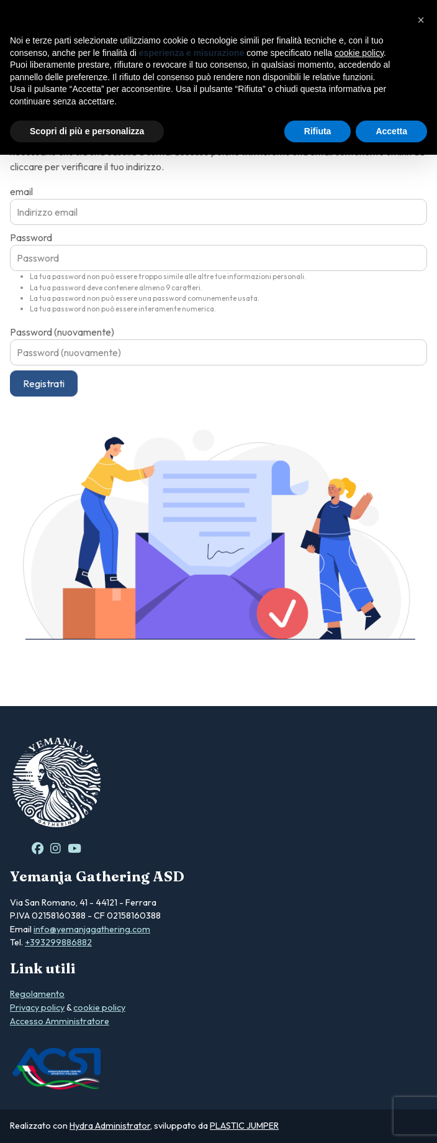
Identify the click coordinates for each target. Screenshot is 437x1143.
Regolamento (37, 993)
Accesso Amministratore (59, 1021)
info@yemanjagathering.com (92, 929)
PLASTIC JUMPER (244, 1125)
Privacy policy (37, 1007)
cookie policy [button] (359, 53)
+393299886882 (58, 942)
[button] (421, 20)
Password (31, 237)
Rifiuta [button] (317, 131)
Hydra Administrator (110, 1125)
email (21, 191)
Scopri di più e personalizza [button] (87, 131)
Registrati (44, 383)
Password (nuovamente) (62, 332)
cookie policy (99, 1007)
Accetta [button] (391, 131)
